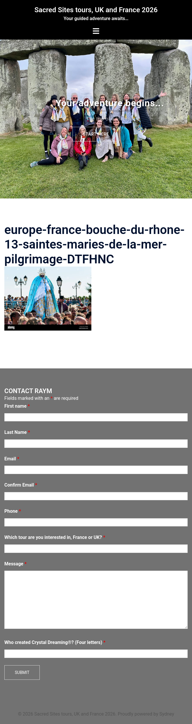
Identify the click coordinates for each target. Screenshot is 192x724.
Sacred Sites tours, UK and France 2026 (96, 10)
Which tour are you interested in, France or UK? (54, 537)
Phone (12, 511)
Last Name (17, 432)
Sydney (166, 714)
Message (15, 564)
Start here (96, 134)
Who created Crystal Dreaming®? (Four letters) (55, 642)
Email (11, 459)
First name (17, 406)
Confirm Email (20, 485)
